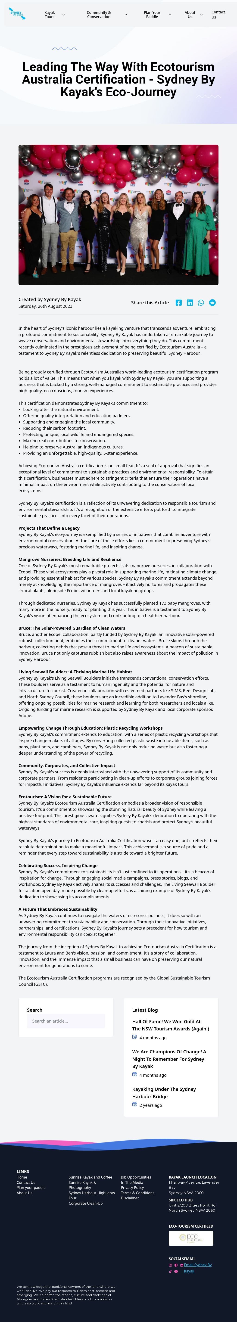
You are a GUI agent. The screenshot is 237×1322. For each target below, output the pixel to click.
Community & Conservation (107, 14)
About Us (194, 14)
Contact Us (218, 14)
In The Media (132, 1182)
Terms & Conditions (137, 1192)
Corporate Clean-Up (86, 1203)
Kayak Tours (55, 14)
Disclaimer (130, 1198)
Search (34, 1010)
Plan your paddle (31, 1187)
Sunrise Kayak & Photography (82, 1185)
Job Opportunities (136, 1177)
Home (22, 1177)
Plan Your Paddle (158, 14)
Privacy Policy (132, 1187)
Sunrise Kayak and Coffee (90, 1177)
